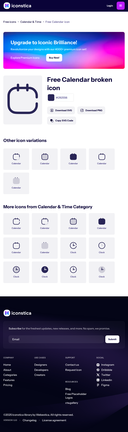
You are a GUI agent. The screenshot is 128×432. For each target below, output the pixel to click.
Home (7, 364)
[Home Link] (17, 313)
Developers (41, 369)
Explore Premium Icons (25, 57)
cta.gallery (71, 402)
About (7, 369)
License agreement (54, 420)
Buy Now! (54, 57)
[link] (30, 22)
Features (8, 380)
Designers (40, 364)
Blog (68, 389)
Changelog (29, 420)
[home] (17, 5)
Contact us (72, 364)
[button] (121, 6)
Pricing (7, 385)
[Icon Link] (16, 157)
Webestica (42, 414)
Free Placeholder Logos (75, 395)
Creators (39, 374)
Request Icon (73, 369)
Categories (10, 374)
